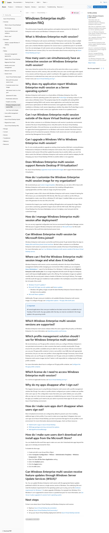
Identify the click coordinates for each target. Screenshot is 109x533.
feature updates (58, 287)
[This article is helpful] (101, 68)
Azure (32, 12)
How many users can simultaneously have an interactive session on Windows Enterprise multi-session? (96, 22)
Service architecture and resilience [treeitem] (11, 32)
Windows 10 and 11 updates (37, 285)
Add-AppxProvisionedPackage (37, 429)
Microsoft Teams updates (36, 294)
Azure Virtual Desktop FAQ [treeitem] (12, 125)
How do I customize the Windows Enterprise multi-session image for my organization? (97, 49)
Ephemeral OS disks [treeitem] (11, 95)
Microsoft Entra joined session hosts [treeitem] (12, 81)
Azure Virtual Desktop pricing (45, 79)
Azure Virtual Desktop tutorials (71, 513)
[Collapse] (21, 11)
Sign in (105, 2)
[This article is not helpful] (103, 68)
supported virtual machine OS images (52, 169)
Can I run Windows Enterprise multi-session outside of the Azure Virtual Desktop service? (97, 33)
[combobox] (11, 15)
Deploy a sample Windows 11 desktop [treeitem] (12, 44)
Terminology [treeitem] (8, 28)
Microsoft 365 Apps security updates (39, 287)
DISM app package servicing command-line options (44, 427)
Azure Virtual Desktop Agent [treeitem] (13, 77)
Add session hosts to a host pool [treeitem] (13, 91)
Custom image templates (47, 185)
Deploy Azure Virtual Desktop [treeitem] (12, 59)
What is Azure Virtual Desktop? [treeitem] (13, 25)
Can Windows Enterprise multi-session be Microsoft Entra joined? (97, 59)
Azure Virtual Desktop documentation (45, 508)
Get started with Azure (100, 7)
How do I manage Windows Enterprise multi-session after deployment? (96, 54)
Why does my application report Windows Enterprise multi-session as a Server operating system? (97, 28)
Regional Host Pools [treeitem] (10, 62)
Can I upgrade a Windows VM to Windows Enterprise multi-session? (97, 38)
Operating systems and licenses (57, 331)
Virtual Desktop (41, 12)
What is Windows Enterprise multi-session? (96, 16)
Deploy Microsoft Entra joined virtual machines (39, 244)
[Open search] (101, 2)
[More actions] (82, 12)
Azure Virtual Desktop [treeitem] (9, 19)
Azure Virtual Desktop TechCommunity (45, 510)
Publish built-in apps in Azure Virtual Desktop (42, 425)
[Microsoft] (3, 2)
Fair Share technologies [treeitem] (12, 110)
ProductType (63, 97)
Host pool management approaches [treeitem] (11, 55)
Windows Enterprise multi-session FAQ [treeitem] (13, 106)
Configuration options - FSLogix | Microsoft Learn (60, 300)
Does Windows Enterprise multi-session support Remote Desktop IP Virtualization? (97, 44)
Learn (27, 12)
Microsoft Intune (67, 227)
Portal (89, 7)
